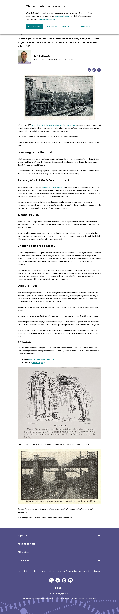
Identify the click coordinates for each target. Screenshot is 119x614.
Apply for (23, 535)
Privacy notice (84, 571)
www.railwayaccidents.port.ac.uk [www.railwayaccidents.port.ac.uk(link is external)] (42, 359)
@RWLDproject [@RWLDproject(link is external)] (38, 362)
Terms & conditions (47, 571)
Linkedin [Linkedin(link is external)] (94, 69)
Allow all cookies (34, 26)
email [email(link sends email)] (99, 69)
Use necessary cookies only (58, 26)
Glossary (96, 571)
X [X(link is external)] (87, 69)
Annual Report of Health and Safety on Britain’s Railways (54, 125)
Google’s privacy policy (46, 19)
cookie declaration (62, 16)
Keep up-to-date (26, 544)
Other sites (23, 552)
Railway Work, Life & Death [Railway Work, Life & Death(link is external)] (53, 187)
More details (86, 26)
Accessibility (24, 571)
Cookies (34, 571)
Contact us (23, 560)
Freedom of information (67, 571)
